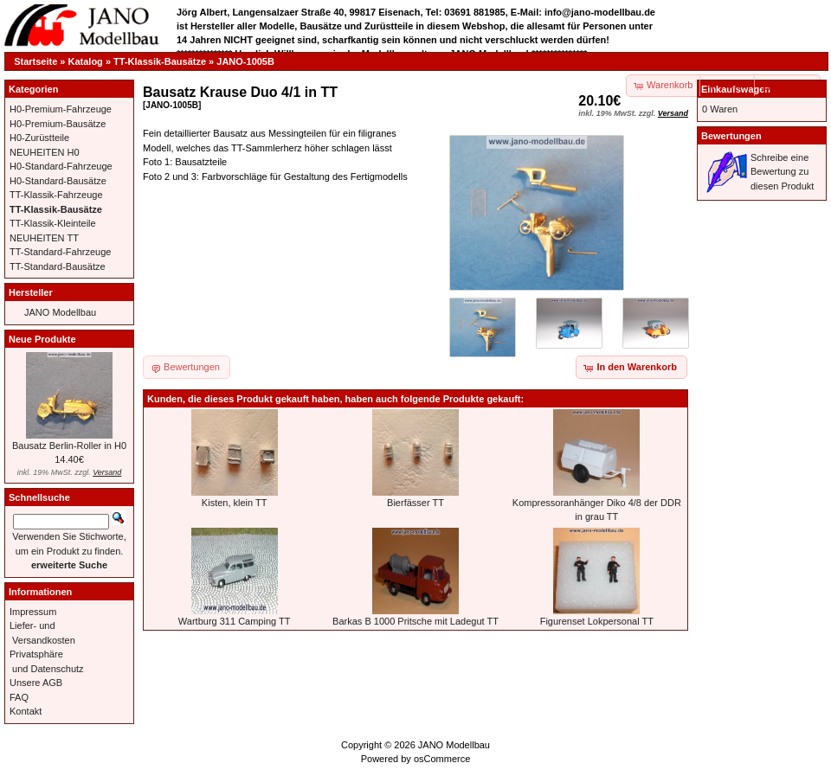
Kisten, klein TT (234, 502)
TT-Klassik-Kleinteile (53, 223)
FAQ (19, 697)
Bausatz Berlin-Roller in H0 (69, 445)
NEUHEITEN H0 (45, 152)
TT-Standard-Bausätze (58, 266)
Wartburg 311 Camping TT (234, 621)
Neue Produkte (42, 339)
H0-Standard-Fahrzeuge (61, 166)
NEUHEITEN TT (44, 238)
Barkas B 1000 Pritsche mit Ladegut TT (415, 621)
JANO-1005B (245, 61)
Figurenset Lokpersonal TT (597, 621)
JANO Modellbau (60, 312)
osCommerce (442, 759)
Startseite (35, 61)
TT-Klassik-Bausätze (159, 61)
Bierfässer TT (415, 502)
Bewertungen (731, 136)
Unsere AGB (36, 682)
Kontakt (26, 711)
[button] (728, 85)
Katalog (85, 61)
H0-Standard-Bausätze (58, 181)
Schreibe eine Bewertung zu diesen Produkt (782, 171)
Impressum (33, 611)
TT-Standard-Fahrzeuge (60, 252)
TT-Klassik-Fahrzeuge (56, 194)
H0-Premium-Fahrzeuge (61, 109)
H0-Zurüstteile (39, 137)
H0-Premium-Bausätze (58, 124)
